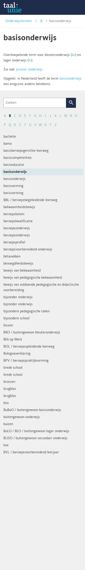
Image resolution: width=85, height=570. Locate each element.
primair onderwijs (29, 69)
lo (30, 60)
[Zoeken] (34, 103)
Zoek (71, 102)
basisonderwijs (70, 79)
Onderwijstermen (18, 21)
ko (73, 55)
